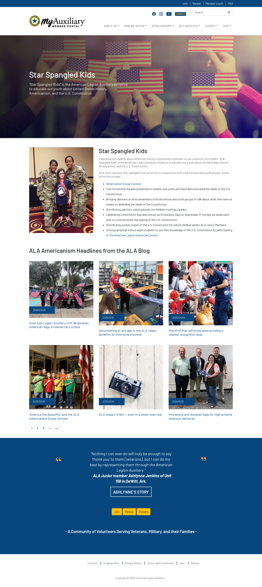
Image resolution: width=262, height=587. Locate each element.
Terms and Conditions (160, 563)
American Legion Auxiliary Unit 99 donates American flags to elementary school (59, 325)
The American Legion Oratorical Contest (133, 235)
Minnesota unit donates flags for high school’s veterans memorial (200, 416)
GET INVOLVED (188, 26)
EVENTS (210, 26)
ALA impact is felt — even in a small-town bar (130, 414)
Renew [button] (129, 511)
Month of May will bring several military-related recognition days (197, 332)
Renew (196, 3)
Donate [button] (143, 511)
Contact (92, 563)
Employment (111, 563)
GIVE (226, 26)
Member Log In (214, 3)
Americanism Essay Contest (123, 183)
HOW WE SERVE (134, 26)
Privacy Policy (133, 563)
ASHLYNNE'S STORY (131, 492)
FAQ (230, 3)
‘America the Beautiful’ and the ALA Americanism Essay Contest (54, 416)
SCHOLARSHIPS (162, 26)
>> (56, 428)
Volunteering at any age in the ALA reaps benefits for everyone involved (127, 332)
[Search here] (212, 12)
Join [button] (117, 511)
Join (185, 3)
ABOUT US (110, 26)
